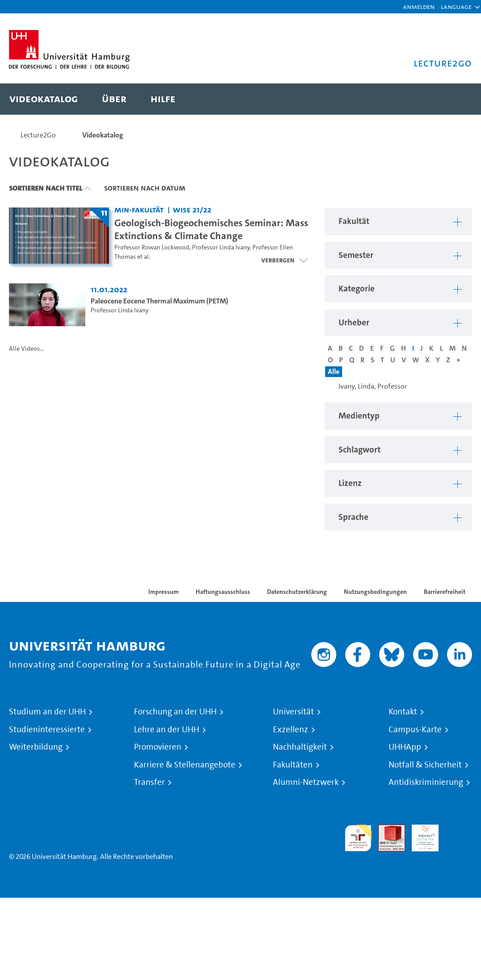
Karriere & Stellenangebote (184, 765)
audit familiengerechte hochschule (358, 838)
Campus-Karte (415, 729)
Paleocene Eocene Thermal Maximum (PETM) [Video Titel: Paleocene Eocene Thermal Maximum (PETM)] (159, 301)
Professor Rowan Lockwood (151, 247)
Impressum (163, 591)
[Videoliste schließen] (284, 260)
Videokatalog (102, 135)
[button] (456, 6)
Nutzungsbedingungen (375, 591)
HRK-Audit (420, 835)
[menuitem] (43, 99)
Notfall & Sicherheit (425, 765)
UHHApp (405, 747)
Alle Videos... (26, 348)
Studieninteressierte (47, 729)
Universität (293, 711)
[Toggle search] (456, 99)
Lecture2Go (38, 135)
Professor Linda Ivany (221, 247)
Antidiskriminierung (426, 782)
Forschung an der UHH (175, 711)
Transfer (149, 782)
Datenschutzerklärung (297, 591)
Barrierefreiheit (444, 591)
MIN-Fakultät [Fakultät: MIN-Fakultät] (138, 209)
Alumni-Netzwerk (306, 782)
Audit (386, 829)
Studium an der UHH (47, 711)
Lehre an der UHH (166, 729)
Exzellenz (290, 729)
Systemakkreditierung (458, 829)
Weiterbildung (36, 747)
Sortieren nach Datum (144, 187)
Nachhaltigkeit (300, 747)
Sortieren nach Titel (45, 187)
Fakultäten (293, 765)
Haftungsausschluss (223, 591)
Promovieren (157, 747)
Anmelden (419, 6)
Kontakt (403, 711)
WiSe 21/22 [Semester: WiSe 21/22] (192, 209)
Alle (333, 371)
